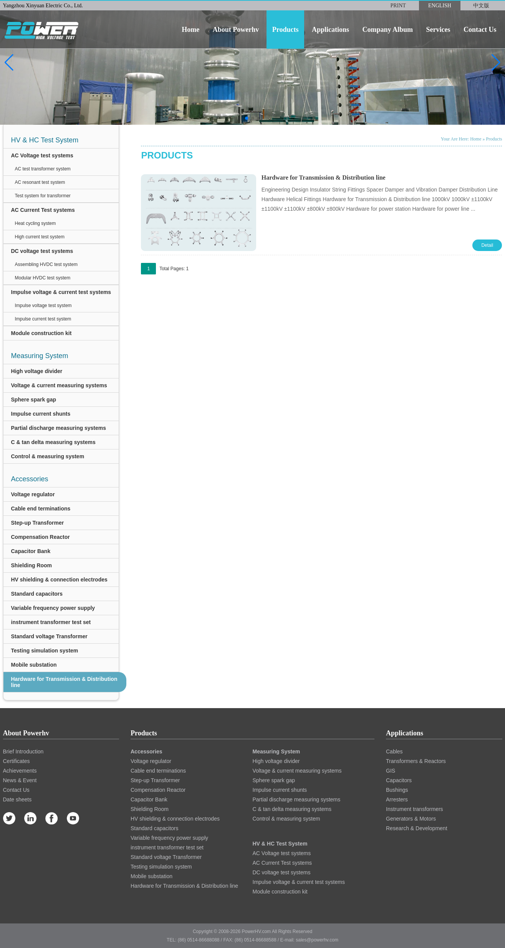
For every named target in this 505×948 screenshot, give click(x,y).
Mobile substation (34, 665)
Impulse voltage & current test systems (61, 292)
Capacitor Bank (31, 551)
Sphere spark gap (33, 399)
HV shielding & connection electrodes (59, 579)
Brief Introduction (23, 751)
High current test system (40, 236)
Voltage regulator (33, 494)
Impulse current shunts (41, 414)
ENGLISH (439, 5)
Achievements (20, 771)
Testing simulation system (44, 650)
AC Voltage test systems (42, 155)
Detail (487, 245)
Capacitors (399, 780)
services (438, 29)
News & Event (20, 780)
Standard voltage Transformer (49, 636)
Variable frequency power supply (53, 608)
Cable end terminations (41, 508)
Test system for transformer (43, 195)
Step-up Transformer (37, 523)
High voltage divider (37, 371)
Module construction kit (41, 333)
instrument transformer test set (51, 622)
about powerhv (236, 29)
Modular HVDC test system (43, 278)
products (285, 29)
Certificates (16, 761)
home (190, 29)
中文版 (481, 5)
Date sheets (17, 799)
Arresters (397, 799)
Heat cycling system (35, 223)
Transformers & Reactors (416, 761)
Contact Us (16, 790)
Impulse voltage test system (43, 305)
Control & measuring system (47, 456)
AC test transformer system (43, 169)
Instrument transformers (414, 809)
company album (387, 29)
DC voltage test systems (42, 251)
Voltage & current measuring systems (59, 385)
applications (330, 29)
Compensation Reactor (40, 537)
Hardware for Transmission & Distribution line (64, 682)
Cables (394, 751)
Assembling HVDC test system (46, 264)
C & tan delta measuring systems (53, 442)
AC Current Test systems (43, 210)
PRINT (398, 5)
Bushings (397, 790)
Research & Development (416, 828)
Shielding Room (31, 565)
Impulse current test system (43, 319)
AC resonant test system (40, 182)
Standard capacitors (37, 594)
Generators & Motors (411, 819)
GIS (390, 771)
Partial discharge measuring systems (58, 428)
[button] (9, 62)
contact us (480, 29)
